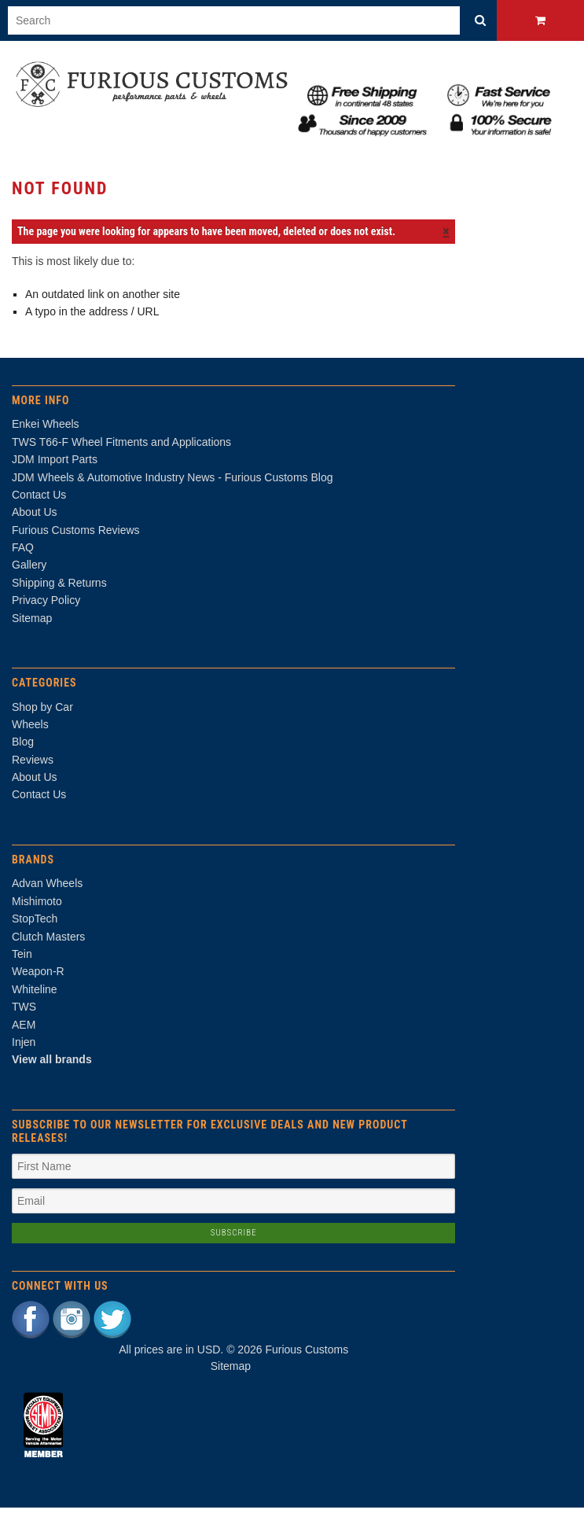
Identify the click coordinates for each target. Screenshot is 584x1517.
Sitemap (32, 627)
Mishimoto (37, 910)
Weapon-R (38, 981)
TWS (24, 1017)
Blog (23, 752)
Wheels (30, 733)
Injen (23, 1051)
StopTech (34, 928)
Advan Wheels (47, 893)
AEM (23, 1034)
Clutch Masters (48, 946)
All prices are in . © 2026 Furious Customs (233, 1359)
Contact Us (39, 804)
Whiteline (34, 998)
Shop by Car (42, 716)
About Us (34, 787)
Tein (22, 963)
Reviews (32, 769)
